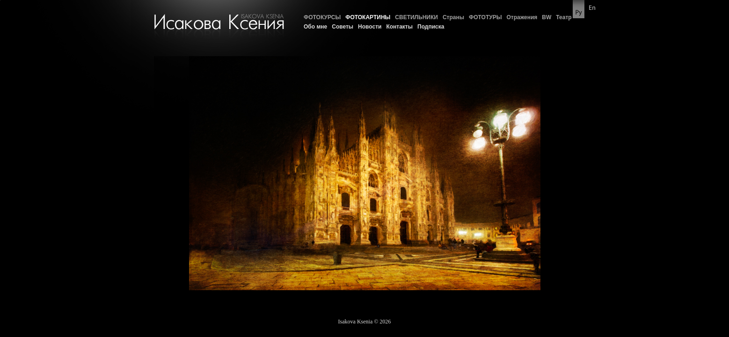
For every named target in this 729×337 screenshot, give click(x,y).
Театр (563, 17)
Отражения (521, 17)
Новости (369, 26)
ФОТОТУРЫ (485, 17)
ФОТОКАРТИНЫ (367, 17)
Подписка (430, 26)
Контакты (399, 26)
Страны (453, 17)
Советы (342, 26)
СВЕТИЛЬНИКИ (416, 17)
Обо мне (315, 26)
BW (546, 17)
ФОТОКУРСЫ (322, 17)
